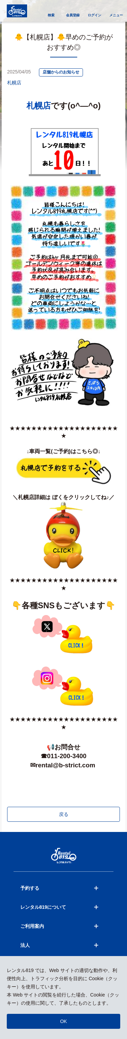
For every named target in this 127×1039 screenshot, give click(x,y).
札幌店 (14, 82)
